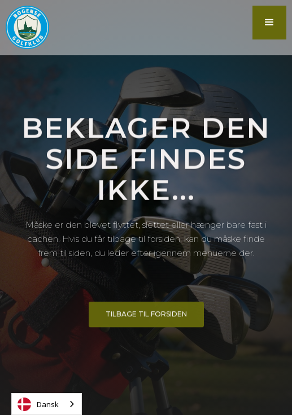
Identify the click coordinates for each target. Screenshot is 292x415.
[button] (269, 22)
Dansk (38, 404)
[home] (24, 27)
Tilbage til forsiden (146, 316)
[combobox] (46, 404)
